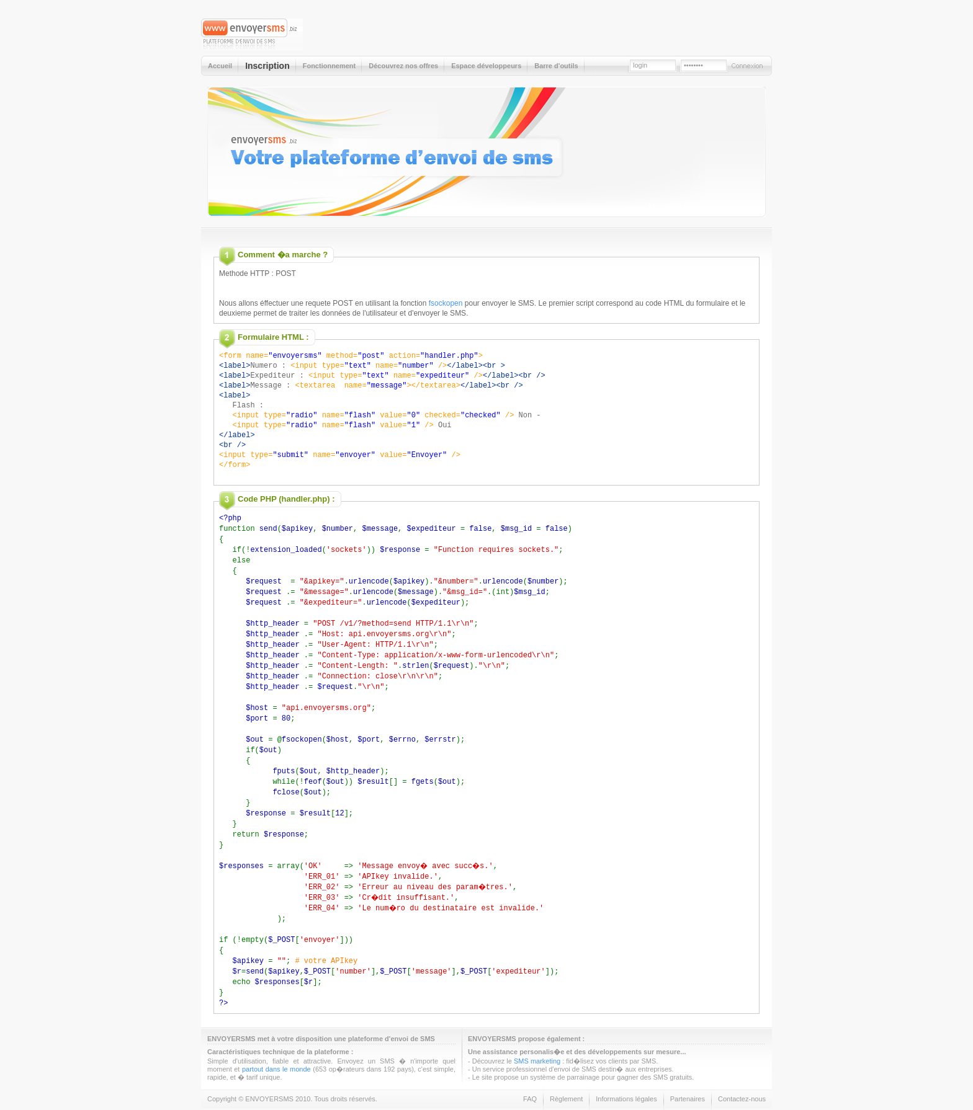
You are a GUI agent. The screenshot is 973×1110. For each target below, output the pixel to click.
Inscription (672, 207)
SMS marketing (537, 1032)
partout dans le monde (276, 1040)
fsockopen (446, 303)
